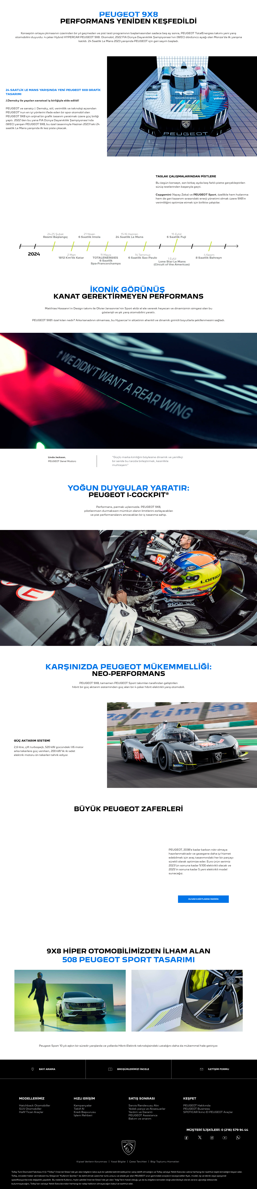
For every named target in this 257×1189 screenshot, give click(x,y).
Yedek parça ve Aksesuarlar (146, 1108)
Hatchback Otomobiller (34, 1105)
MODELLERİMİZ (31, 1098)
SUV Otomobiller (30, 1108)
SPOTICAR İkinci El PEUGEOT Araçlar (208, 1112)
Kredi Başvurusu (85, 1112)
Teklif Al (79, 1108)
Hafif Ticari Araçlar (31, 1112)
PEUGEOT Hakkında (196, 1105)
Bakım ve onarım (139, 1118)
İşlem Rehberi (83, 1115)
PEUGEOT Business (196, 1108)
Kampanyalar (83, 1105)
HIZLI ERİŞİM (84, 1098)
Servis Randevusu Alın (143, 1105)
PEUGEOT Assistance (143, 1115)
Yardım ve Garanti (140, 1112)
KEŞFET (189, 1098)
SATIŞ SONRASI (141, 1098)
